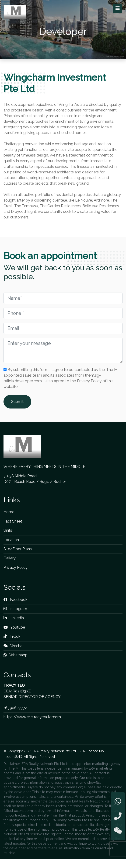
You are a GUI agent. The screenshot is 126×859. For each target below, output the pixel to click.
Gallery (10, 558)
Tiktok (12, 636)
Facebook (15, 599)
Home (9, 512)
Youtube (14, 627)
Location (11, 540)
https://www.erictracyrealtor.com (32, 717)
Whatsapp (16, 655)
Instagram (15, 609)
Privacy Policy (16, 567)
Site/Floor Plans (18, 549)
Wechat (14, 646)
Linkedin (14, 618)
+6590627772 (15, 708)
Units (8, 530)
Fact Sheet (13, 521)
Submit (17, 401)
